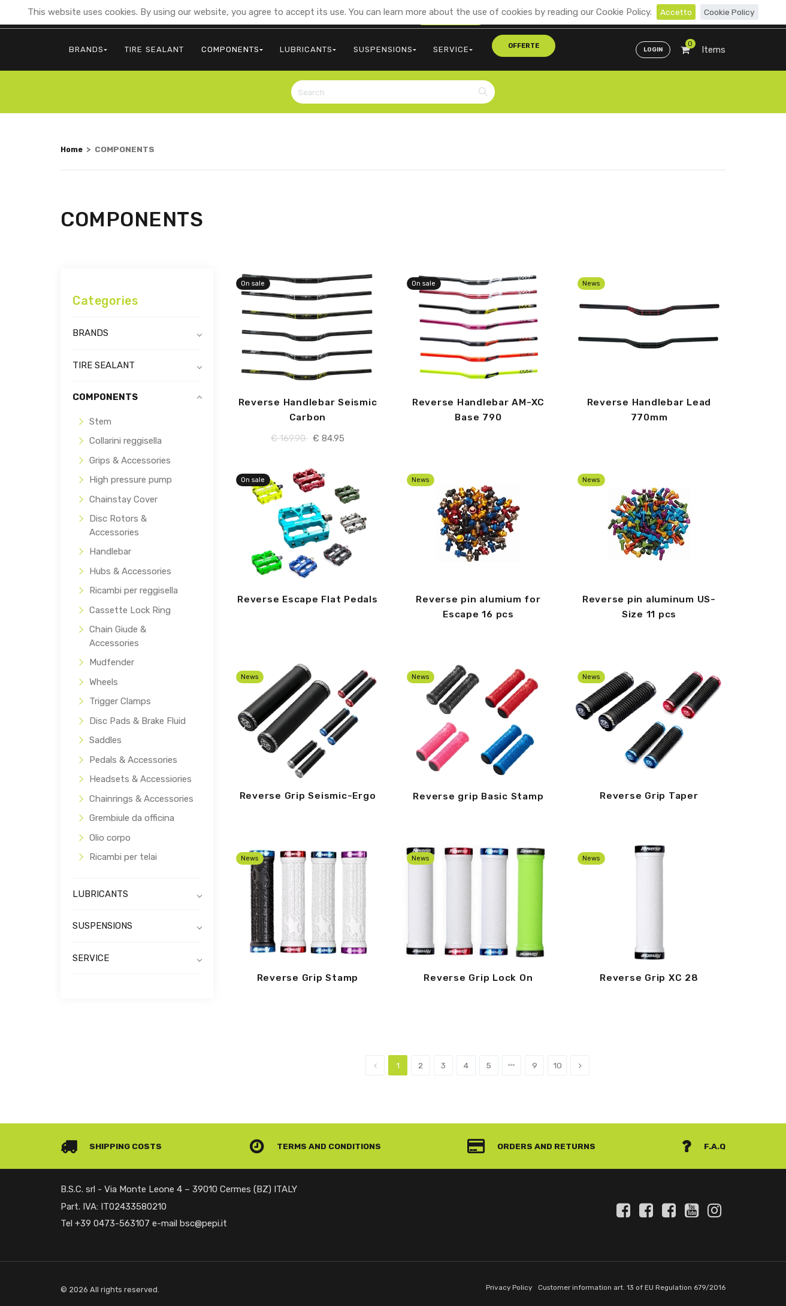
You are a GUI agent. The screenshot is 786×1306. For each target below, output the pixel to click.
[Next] (580, 1062)
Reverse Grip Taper (649, 791)
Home (72, 142)
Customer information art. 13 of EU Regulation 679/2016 (624, 1284)
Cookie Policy (730, 12)
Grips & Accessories (130, 454)
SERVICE (418, 45)
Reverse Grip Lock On (478, 974)
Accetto (674, 12)
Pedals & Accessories (133, 753)
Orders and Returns (534, 1142)
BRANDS (85, 45)
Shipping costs (114, 1142)
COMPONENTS (215, 45)
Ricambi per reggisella (133, 583)
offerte (475, 45)
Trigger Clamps (120, 694)
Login (651, 45)
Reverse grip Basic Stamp (478, 792)
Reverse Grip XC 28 (649, 974)
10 (557, 1061)
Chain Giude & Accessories (117, 629)
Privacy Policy (493, 1284)
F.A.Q (703, 1142)
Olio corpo (110, 831)
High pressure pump (130, 473)
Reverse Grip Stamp (308, 974)
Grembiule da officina (131, 811)
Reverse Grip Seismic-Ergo (308, 791)
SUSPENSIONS (356, 45)
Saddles (105, 733)
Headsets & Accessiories (140, 772)
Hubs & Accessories (130, 564)
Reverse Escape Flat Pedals (308, 593)
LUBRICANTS (285, 45)
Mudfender (111, 655)
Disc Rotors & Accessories (118, 519)
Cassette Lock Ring (130, 603)
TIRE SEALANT (145, 45)
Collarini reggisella (125, 434)
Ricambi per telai (123, 850)
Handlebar (110, 545)
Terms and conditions (317, 1142)
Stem (100, 415)
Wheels (103, 675)
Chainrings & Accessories (141, 792)
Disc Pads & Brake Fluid (137, 714)
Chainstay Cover (123, 492)
